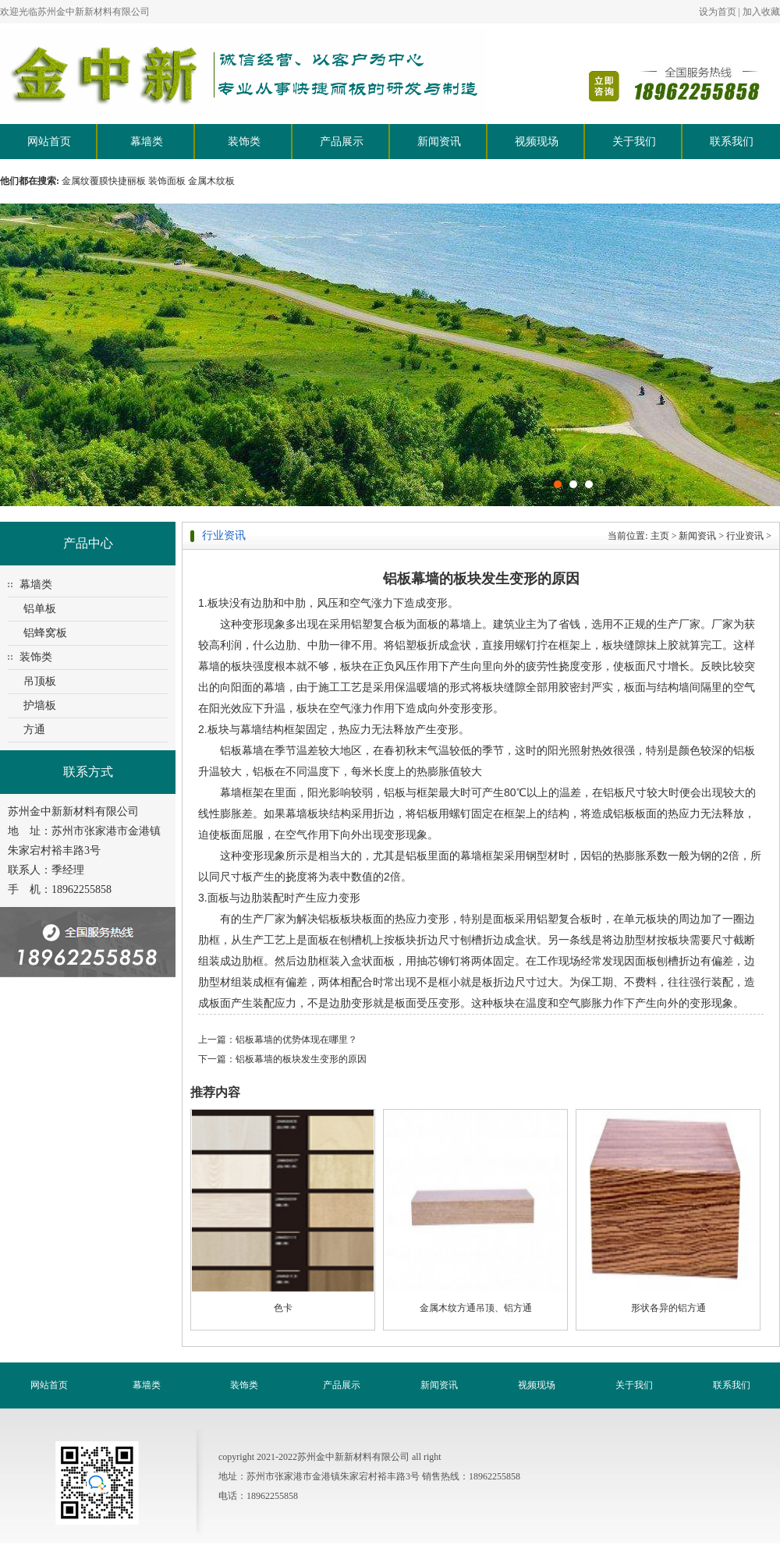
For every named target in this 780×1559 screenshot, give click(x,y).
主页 (660, 535)
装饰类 (244, 141)
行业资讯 (745, 535)
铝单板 (39, 609)
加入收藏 (761, 11)
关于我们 (634, 141)
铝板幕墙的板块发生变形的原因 (301, 1059)
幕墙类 (146, 141)
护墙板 (39, 705)
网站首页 (49, 141)
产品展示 (341, 141)
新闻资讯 (439, 141)
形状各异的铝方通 (668, 1307)
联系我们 (731, 141)
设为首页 (717, 11)
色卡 (283, 1307)
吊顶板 (39, 681)
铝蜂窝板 (45, 633)
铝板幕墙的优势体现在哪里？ (296, 1039)
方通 (34, 729)
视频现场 (536, 141)
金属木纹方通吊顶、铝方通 (476, 1307)
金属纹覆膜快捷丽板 (104, 180)
